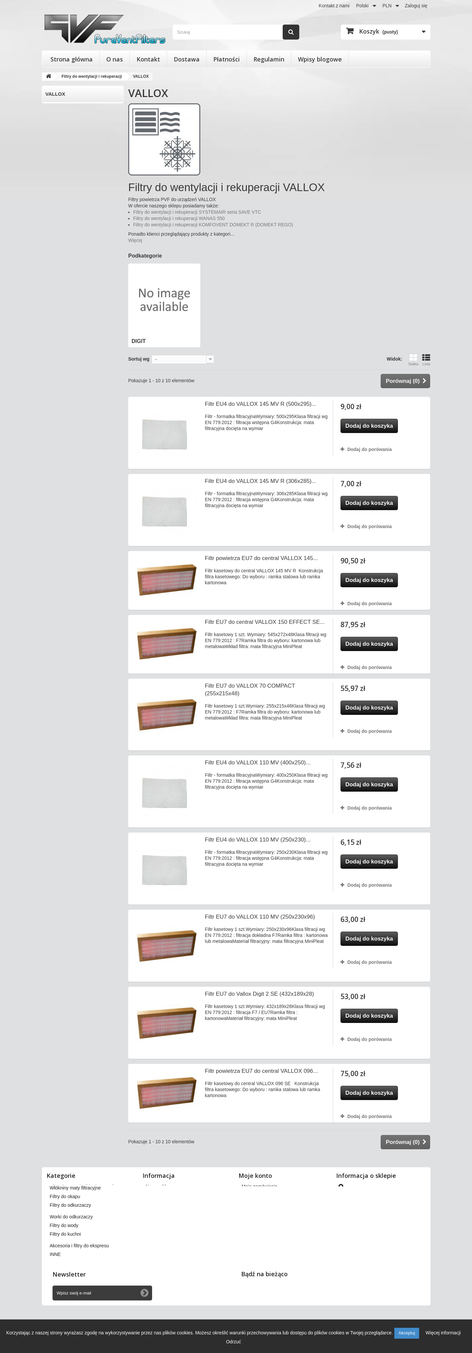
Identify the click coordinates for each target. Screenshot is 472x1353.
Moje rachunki (256, 1203)
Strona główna (71, 59)
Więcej (135, 240)
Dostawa (187, 59)
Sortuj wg (138, 359)
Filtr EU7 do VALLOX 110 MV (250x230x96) (260, 917)
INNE (55, 1282)
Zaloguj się (416, 5)
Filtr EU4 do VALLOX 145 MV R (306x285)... (260, 481)
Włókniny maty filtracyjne (75, 1215)
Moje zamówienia (260, 1186)
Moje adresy (254, 1212)
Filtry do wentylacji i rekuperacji (82, 1186)
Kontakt (148, 59)
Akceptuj (407, 1332)
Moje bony (252, 1229)
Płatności (226, 59)
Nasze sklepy (159, 1186)
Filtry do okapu (65, 1224)
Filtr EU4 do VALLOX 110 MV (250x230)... (258, 840)
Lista (426, 360)
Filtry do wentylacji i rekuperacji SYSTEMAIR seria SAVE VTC (197, 212)
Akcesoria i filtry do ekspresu (79, 1273)
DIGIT (52, 107)
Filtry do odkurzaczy (70, 1232)
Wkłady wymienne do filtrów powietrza (89, 1203)
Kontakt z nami (334, 5)
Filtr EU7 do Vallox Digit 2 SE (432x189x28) (259, 994)
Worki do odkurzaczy (71, 1244)
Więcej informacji (443, 1332)
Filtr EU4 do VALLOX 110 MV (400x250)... (258, 762)
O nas (114, 59)
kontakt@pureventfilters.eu (391, 1243)
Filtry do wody (64, 1253)
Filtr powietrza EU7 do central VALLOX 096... (261, 1071)
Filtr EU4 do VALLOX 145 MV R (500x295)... (260, 404)
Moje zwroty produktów (265, 1195)
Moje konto (255, 1176)
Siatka (413, 360)
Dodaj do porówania (369, 449)
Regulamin (268, 59)
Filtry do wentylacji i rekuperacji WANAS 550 (179, 218)
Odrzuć (233, 1341)
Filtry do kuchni (65, 1261)
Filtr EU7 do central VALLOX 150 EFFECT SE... (265, 622)
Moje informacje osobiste (267, 1221)
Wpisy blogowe (320, 59)
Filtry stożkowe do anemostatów (83, 1195)
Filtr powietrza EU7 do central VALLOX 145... (261, 558)
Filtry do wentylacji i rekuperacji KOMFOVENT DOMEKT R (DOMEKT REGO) (213, 224)
